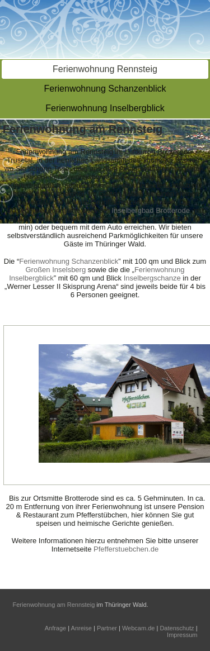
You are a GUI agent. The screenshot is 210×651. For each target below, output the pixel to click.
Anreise (81, 628)
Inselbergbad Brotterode (150, 210)
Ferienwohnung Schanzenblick (105, 88)
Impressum (182, 634)
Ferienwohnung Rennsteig (105, 69)
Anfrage (56, 628)
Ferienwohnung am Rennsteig (54, 604)
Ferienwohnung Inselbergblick (105, 108)
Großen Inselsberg (55, 269)
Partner (107, 628)
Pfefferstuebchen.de (126, 549)
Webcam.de (138, 628)
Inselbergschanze (152, 278)
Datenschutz (177, 628)
